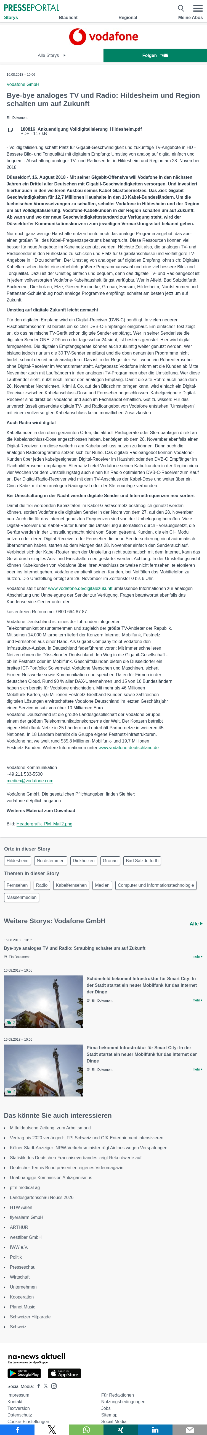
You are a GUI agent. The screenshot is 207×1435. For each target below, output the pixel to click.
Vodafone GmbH (23, 84)
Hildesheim (17, 860)
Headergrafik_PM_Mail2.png (45, 824)
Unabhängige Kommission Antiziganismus (51, 1177)
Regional (128, 17)
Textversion (18, 1408)
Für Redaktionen (117, 1395)
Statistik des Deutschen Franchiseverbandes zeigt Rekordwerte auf (76, 1157)
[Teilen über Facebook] (17, 1429)
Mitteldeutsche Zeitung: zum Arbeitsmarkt (50, 1128)
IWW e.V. (19, 1247)
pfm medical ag (25, 1187)
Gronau (110, 860)
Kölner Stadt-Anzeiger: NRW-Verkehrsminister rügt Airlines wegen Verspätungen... (90, 1147)
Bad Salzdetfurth (142, 860)
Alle (196, 924)
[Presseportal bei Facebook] (37, 1386)
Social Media (114, 1421)
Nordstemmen (50, 860)
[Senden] (190, 1429)
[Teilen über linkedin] (155, 1429)
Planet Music (22, 1307)
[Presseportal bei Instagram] (52, 1385)
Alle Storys (52, 55)
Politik (16, 1257)
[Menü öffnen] (198, 8)
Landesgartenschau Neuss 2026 (41, 1197)
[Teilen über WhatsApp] (86, 1429)
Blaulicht (68, 17)
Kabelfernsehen (71, 885)
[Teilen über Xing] (121, 1429)
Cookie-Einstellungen (28, 1421)
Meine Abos (190, 17)
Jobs (106, 1408)
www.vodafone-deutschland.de (129, 747)
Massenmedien (22, 897)
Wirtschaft (20, 1277)
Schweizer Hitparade (30, 1317)
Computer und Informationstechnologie (156, 885)
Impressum (18, 1395)
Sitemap (109, 1415)
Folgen (155, 55)
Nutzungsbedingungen (123, 1401)
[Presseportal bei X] (44, 1386)
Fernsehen (17, 885)
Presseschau (23, 1267)
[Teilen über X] (51, 1429)
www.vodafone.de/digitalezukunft (80, 588)
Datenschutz (19, 1415)
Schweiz (18, 1326)
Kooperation (22, 1297)
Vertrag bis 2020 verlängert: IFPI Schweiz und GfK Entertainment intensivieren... (88, 1137)
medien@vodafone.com (30, 780)
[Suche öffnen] (181, 8)
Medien (102, 885)
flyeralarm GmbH (26, 1217)
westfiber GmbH (26, 1237)
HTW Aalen (21, 1207)
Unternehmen (23, 1287)
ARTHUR (19, 1227)
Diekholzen (84, 860)
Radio (42, 885)
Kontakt (14, 1401)
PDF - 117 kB (81, 131)
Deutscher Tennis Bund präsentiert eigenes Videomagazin (66, 1167)
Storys (11, 17)
